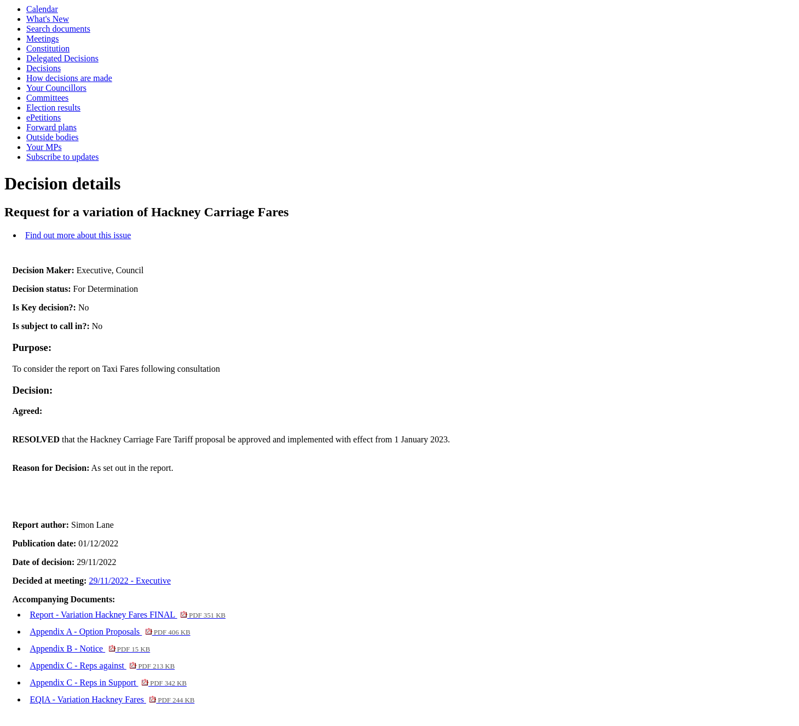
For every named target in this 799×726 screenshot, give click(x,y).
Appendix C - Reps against (102, 665)
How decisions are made (69, 78)
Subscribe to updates (62, 157)
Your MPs (44, 147)
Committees (47, 97)
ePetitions (43, 117)
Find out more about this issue (78, 235)
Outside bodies (52, 137)
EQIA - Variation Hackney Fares (112, 699)
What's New (47, 19)
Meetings (42, 38)
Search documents (58, 28)
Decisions (43, 68)
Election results (53, 107)
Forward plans (51, 127)
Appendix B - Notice (90, 648)
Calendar (42, 9)
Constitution (48, 48)
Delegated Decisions (62, 58)
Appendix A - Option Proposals (110, 631)
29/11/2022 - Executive (130, 580)
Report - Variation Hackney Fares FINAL (127, 614)
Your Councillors (56, 88)
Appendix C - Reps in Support (108, 682)
